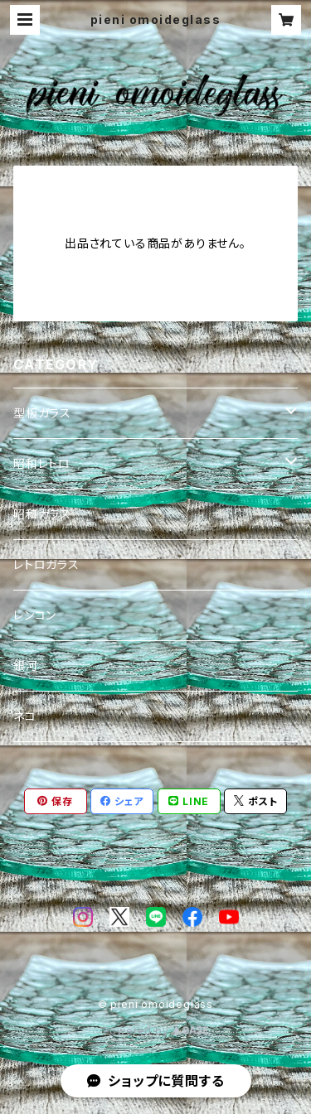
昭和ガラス (42, 514)
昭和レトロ (41, 463)
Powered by (156, 1031)
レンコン (34, 615)
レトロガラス (46, 564)
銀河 (25, 665)
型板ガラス (42, 413)
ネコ (24, 716)
